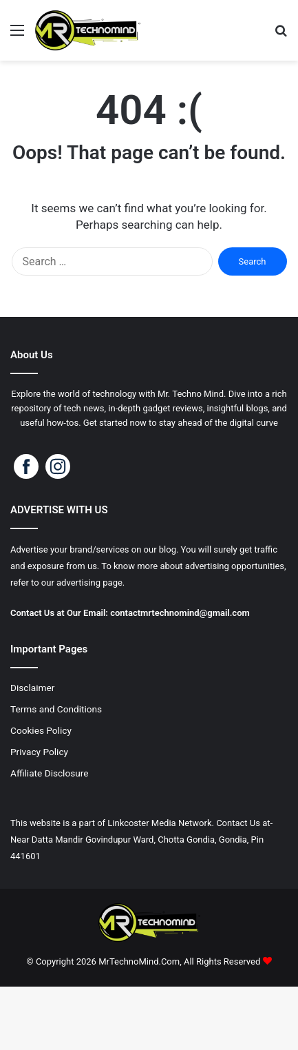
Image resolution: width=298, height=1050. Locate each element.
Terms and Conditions (56, 708)
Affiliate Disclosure (49, 773)
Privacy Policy (39, 751)
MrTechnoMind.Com (139, 961)
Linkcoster (128, 823)
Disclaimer (32, 687)
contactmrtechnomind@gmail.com (181, 613)
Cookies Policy (41, 730)
